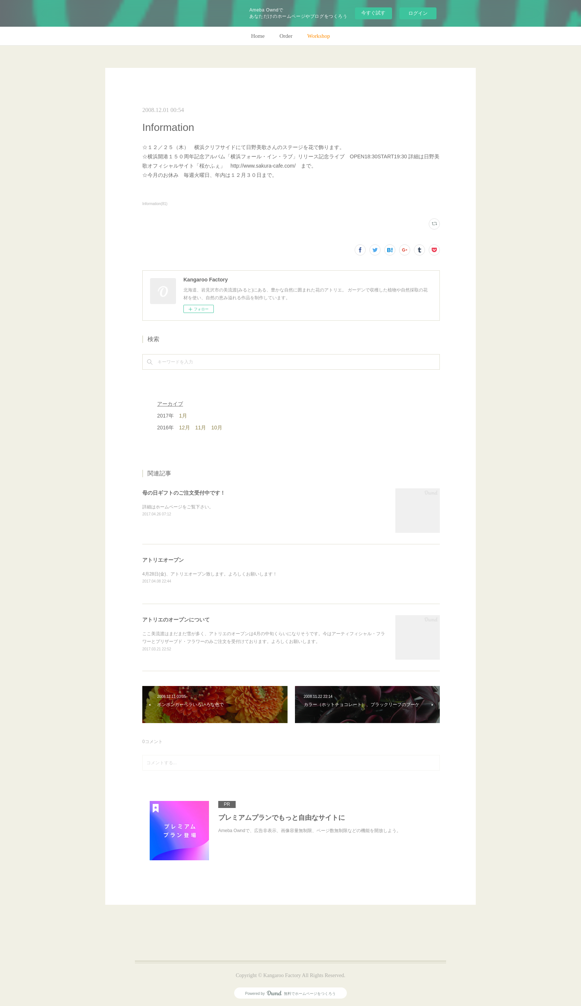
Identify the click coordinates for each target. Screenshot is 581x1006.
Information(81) (154, 204)
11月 (200, 428)
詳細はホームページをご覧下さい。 (177, 506)
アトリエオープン (163, 560)
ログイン (418, 13)
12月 (184, 428)
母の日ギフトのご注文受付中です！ (183, 493)
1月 (183, 416)
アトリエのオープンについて (176, 620)
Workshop (318, 36)
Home (258, 36)
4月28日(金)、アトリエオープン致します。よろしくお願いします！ (209, 574)
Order (285, 36)
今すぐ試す (373, 13)
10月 (216, 428)
